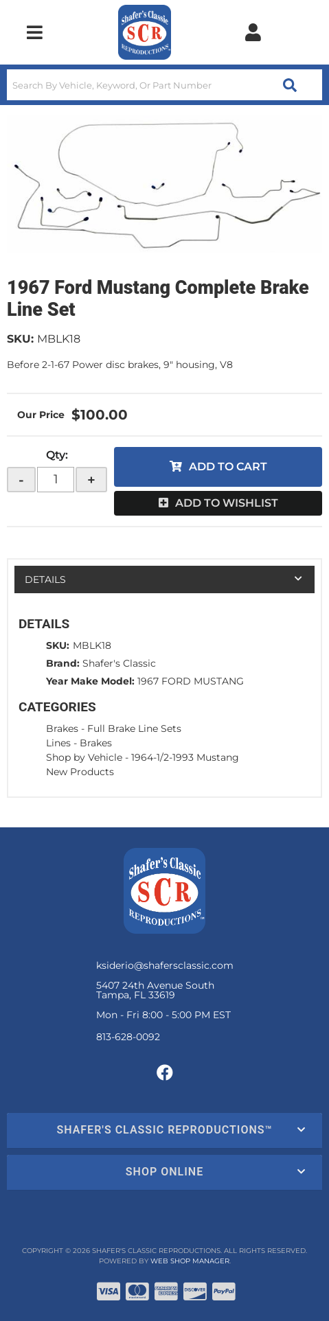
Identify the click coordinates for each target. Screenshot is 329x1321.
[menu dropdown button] (35, 32)
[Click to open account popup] (253, 32)
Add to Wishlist (226, 502)
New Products (80, 772)
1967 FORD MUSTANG (190, 681)
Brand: (63, 663)
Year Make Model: (90, 681)
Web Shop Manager (189, 1260)
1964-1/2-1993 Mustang (185, 757)
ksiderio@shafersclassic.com (165, 965)
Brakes (62, 728)
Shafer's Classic (119, 663)
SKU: (20, 338)
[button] (164, 84)
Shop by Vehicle (84, 757)
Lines (58, 743)
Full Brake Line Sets (134, 728)
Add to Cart (228, 466)
